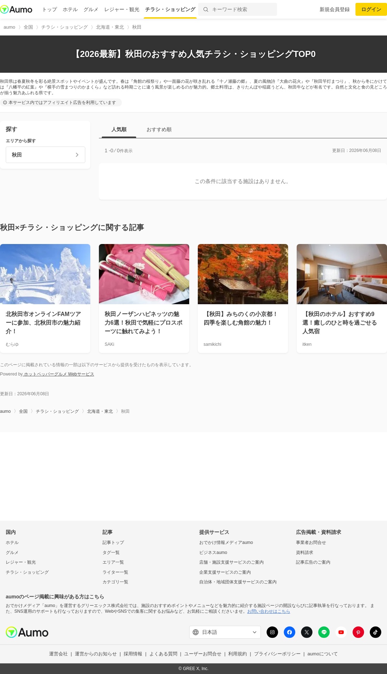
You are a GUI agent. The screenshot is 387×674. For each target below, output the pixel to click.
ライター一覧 (115, 572)
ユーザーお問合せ (202, 654)
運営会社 (58, 654)
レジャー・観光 (121, 9)
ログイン (371, 9)
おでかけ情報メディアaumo (226, 542)
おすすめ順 (159, 129)
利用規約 (237, 654)
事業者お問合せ (311, 542)
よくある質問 (163, 654)
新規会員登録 (335, 9)
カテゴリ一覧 (115, 582)
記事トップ (113, 542)
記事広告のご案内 (313, 562)
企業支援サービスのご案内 (225, 572)
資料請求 (304, 552)
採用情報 (133, 654)
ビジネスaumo (213, 552)
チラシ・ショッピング (170, 9)
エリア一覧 (113, 562)
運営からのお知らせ (96, 654)
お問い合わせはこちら (268, 611)
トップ (49, 9)
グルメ (91, 9)
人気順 (118, 129)
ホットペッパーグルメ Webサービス (58, 374)
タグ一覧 (111, 552)
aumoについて (322, 654)
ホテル (70, 9)
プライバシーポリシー (277, 654)
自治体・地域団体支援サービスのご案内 (238, 582)
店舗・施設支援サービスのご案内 (231, 562)
